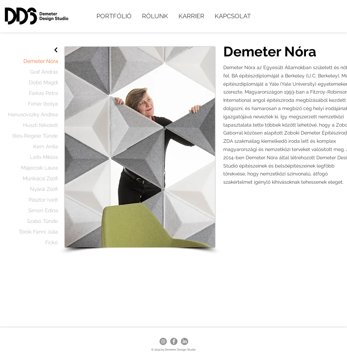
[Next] (56, 50)
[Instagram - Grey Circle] (163, 341)
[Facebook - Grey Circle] (173, 341)
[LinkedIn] (184, 341)
